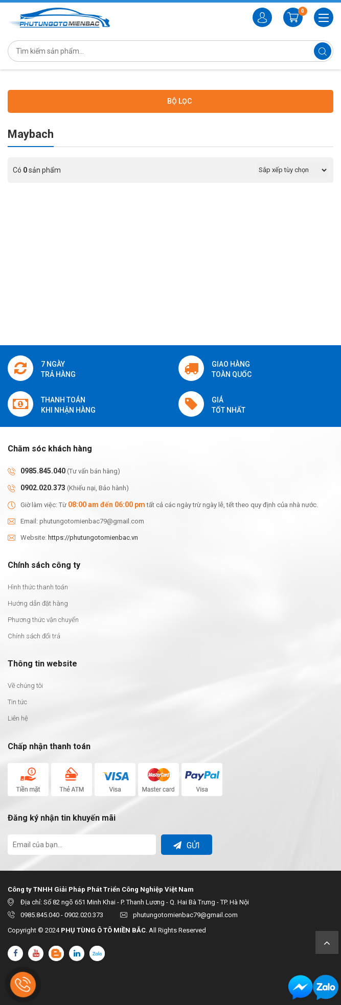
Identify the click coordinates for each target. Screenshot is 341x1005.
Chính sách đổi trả (34, 636)
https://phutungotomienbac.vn (93, 537)
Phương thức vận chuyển (43, 620)
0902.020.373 (42, 488)
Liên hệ (18, 718)
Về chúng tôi (25, 685)
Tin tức (17, 702)
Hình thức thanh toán (38, 587)
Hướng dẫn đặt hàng (38, 603)
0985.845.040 (42, 471)
